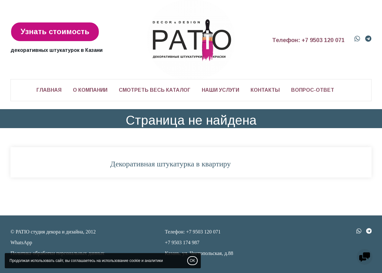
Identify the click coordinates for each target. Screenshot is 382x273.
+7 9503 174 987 (182, 242)
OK (192, 260)
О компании (90, 90)
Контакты (265, 90)
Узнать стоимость (55, 31)
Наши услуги (220, 90)
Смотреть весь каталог (154, 90)
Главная (48, 90)
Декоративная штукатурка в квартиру (170, 164)
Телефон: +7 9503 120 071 (308, 40)
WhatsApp (21, 242)
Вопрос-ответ (312, 90)
